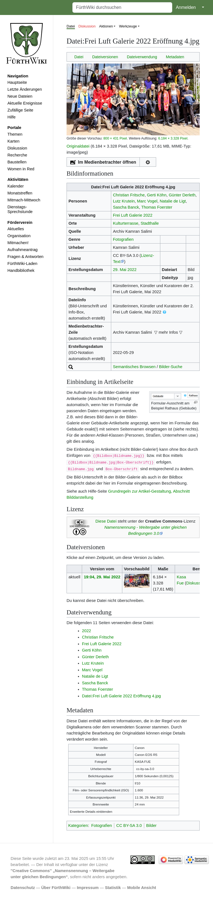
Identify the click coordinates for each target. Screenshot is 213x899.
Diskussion (17, 148)
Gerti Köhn (156, 195)
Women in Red (20, 169)
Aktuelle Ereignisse (24, 103)
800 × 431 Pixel (115, 138)
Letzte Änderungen (24, 89)
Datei (71, 26)
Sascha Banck (126, 207)
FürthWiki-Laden (22, 263)
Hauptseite (17, 82)
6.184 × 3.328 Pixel (172, 138)
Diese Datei (105, 521)
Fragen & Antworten (25, 256)
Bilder (151, 825)
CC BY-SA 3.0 (129, 825)
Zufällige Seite (20, 110)
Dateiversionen (105, 57)
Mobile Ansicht (141, 887)
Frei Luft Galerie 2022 (132, 215)
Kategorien (78, 825)
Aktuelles (15, 229)
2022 (132, 269)
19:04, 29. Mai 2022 (102, 577)
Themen (14, 134)
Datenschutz (23, 887)
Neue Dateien (19, 96)
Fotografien (123, 239)
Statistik (113, 887)
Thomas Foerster (156, 207)
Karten (13, 141)
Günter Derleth (182, 195)
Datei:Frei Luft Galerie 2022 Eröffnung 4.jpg (121, 696)
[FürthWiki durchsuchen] (122, 7)
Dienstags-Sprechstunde (20, 209)
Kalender (15, 186)
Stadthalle (150, 223)
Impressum (88, 887)
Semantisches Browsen (134, 366)
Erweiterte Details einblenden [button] (91, 811)
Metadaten (175, 57)
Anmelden (186, 7)
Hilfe (11, 117)
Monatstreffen (19, 193)
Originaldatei (78, 146)
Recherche (17, 155)
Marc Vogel (147, 201)
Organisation (19, 236)
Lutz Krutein (124, 201)
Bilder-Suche (170, 366)
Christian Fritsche (129, 195)
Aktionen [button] (106, 26)
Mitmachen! (18, 242)
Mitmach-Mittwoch (23, 200)
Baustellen (17, 162)
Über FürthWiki (55, 887)
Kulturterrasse (125, 223)
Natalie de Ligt (173, 201)
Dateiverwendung (142, 57)
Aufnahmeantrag (22, 249)
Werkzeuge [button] (128, 26)
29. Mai (119, 269)
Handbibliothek (20, 270)
